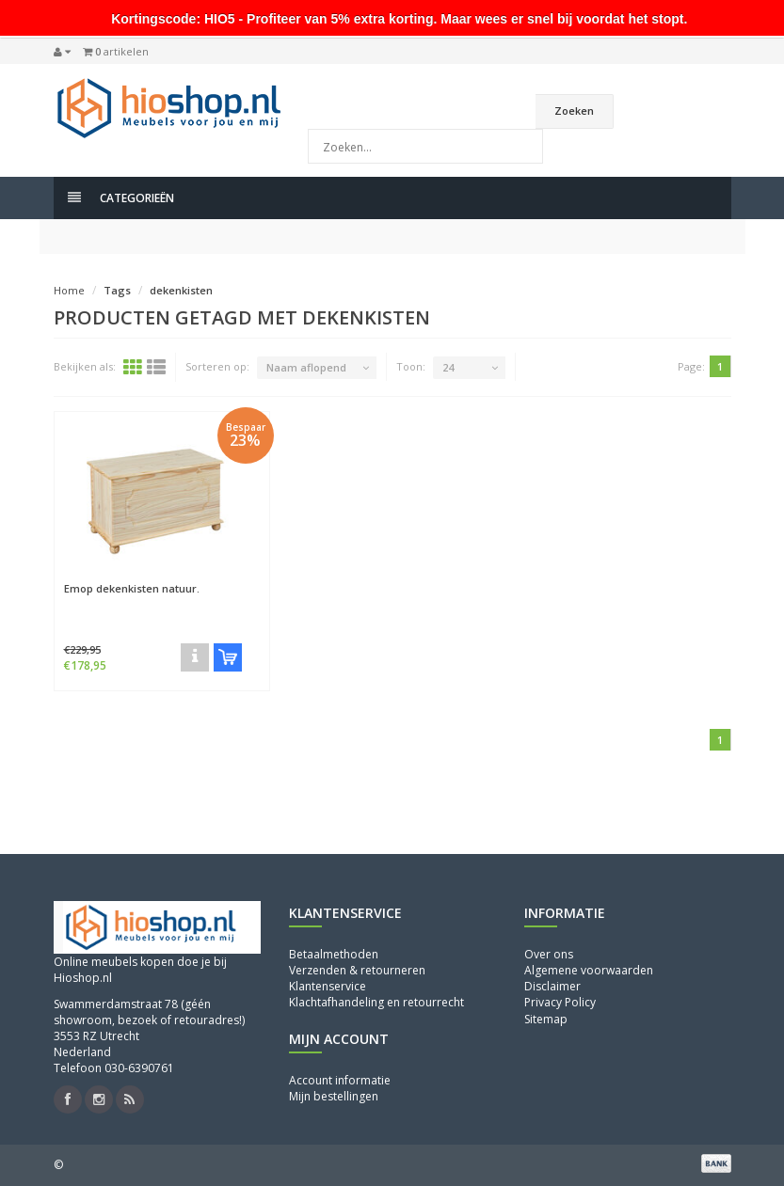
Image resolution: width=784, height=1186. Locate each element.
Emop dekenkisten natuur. (132, 588)
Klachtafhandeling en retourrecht (376, 1002)
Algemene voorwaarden (588, 970)
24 (448, 367)
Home (69, 290)
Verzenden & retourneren (357, 970)
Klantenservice (327, 986)
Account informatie (340, 1080)
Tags (117, 290)
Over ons (548, 954)
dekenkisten (181, 290)
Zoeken (574, 110)
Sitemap (546, 1019)
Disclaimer (552, 986)
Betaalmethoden (333, 954)
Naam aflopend (306, 367)
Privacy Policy (560, 1002)
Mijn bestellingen (333, 1096)
